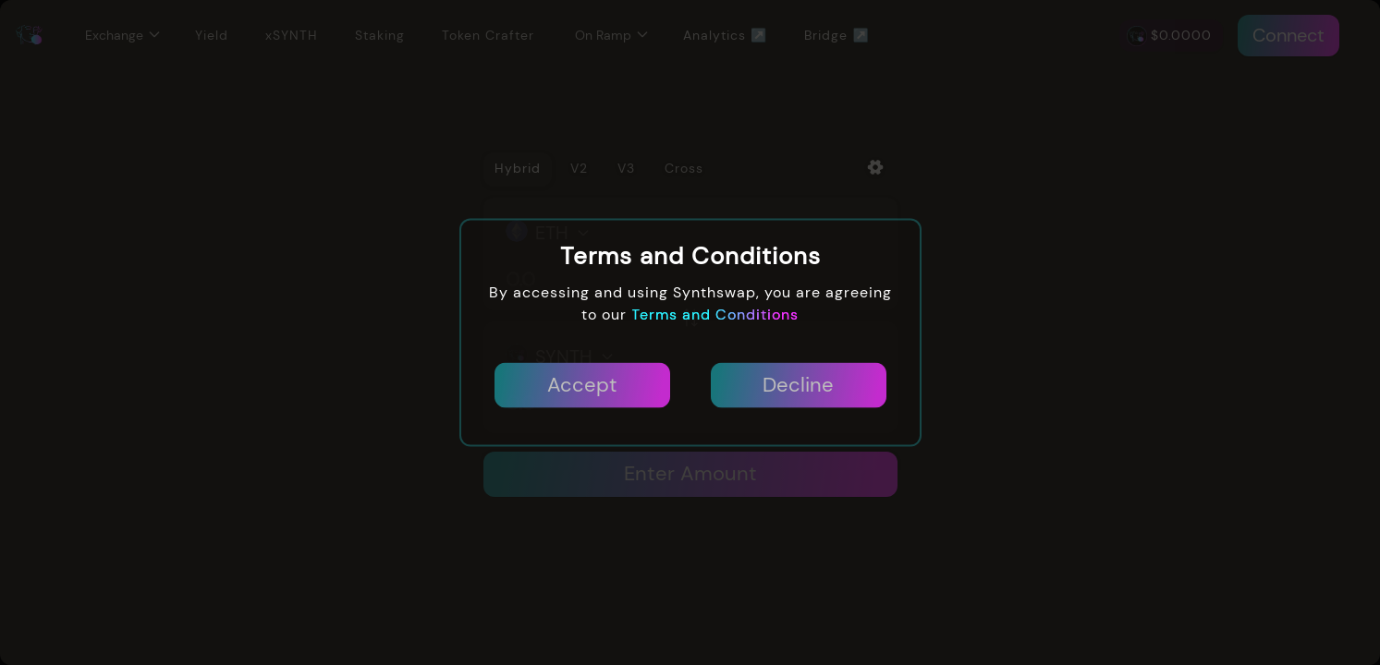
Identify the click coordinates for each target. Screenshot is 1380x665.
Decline (798, 385)
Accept (582, 385)
